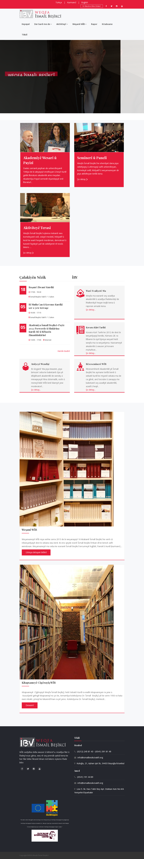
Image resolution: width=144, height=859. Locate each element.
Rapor (94, 24)
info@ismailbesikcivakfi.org (90, 757)
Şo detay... (91, 309)
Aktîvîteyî (62, 24)
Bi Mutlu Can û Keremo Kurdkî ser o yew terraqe (46, 306)
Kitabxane (107, 24)
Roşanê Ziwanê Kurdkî (41, 287)
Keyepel (26, 24)
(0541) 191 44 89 (85, 777)
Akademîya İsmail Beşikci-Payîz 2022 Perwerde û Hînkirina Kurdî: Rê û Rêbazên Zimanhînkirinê (46, 330)
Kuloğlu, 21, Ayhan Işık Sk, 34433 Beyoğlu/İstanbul (100, 763)
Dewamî (30, 705)
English (84, 2)
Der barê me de (43, 24)
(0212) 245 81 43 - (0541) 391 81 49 (94, 751)
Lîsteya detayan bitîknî (36, 552)
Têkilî (24, 34)
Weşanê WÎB (79, 24)
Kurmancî (71, 2)
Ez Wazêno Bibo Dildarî (92, 6)
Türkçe (58, 2)
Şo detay (27, 187)
